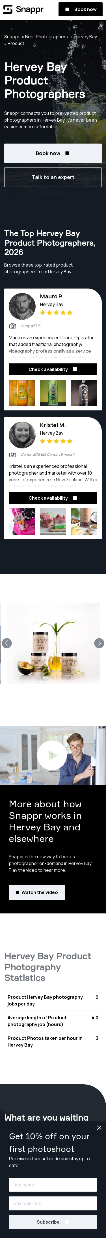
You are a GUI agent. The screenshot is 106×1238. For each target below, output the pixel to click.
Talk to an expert (53, 177)
